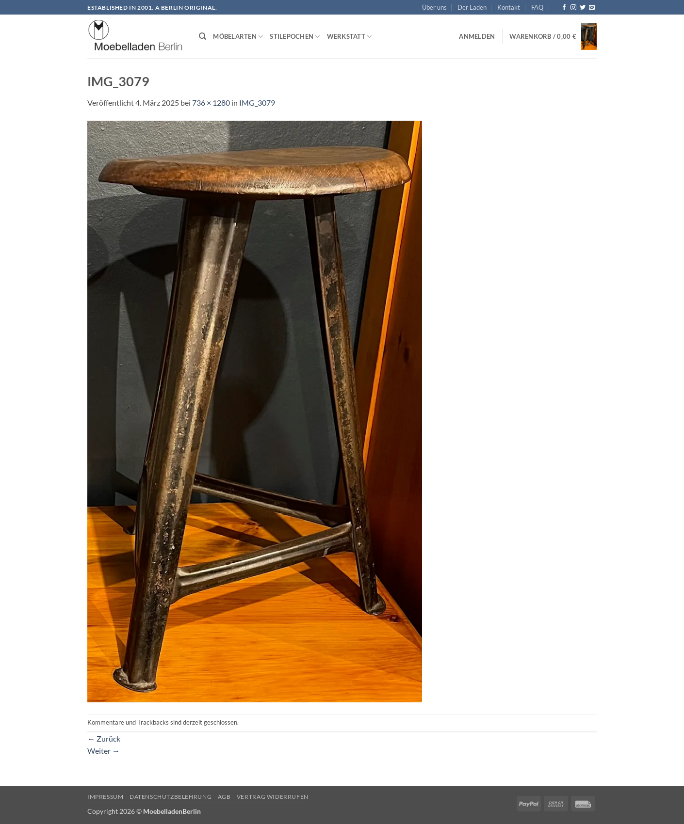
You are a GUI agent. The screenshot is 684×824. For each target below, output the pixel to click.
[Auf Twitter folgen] (583, 7)
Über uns (434, 7)
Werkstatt (349, 36)
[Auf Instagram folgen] (573, 7)
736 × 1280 (211, 102)
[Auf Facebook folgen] (564, 7)
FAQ (537, 7)
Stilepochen (295, 36)
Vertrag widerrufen (273, 796)
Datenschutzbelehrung (171, 796)
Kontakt (508, 7)
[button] (477, 36)
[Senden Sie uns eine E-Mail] (592, 7)
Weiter (103, 750)
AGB (224, 796)
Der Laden (472, 7)
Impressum (105, 796)
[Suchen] (202, 36)
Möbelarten (238, 36)
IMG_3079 (257, 102)
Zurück (103, 738)
